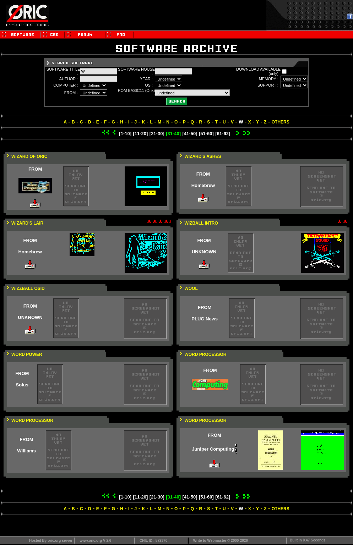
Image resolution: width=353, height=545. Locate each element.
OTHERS (280, 122)
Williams (26, 450)
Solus (22, 384)
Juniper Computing (213, 449)
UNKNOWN (204, 251)
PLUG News (204, 318)
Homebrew (203, 185)
